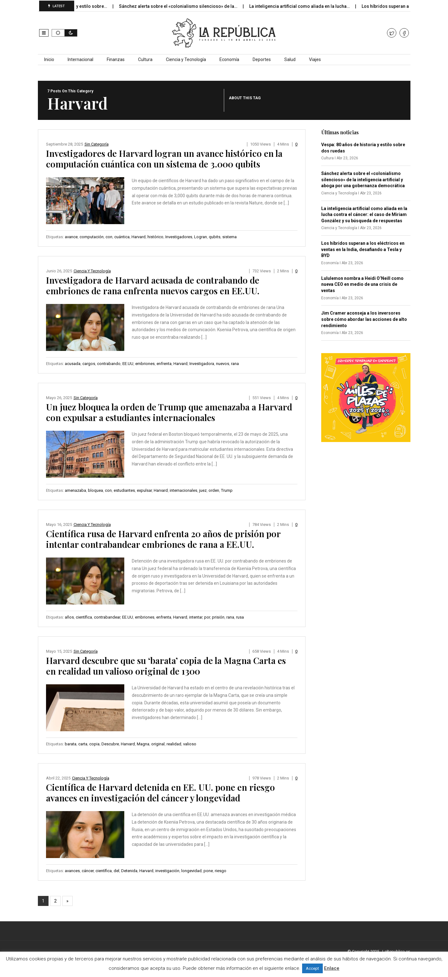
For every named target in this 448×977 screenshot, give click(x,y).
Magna (143, 744)
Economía (229, 59)
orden (214, 490)
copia (94, 744)
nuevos (222, 363)
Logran (200, 236)
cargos (88, 363)
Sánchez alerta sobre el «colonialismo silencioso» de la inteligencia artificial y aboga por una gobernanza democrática (363, 179)
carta (82, 744)
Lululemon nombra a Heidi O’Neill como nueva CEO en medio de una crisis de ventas (362, 284)
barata (70, 744)
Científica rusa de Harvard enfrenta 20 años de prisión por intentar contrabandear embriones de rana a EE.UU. (163, 539)
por (207, 617)
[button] (44, 33)
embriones (145, 363)
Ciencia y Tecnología (186, 59)
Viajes (315, 59)
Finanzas (116, 59)
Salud (290, 59)
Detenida (129, 870)
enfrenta (164, 363)
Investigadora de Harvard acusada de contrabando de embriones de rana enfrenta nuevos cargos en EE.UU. (153, 285)
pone (208, 870)
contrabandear (107, 617)
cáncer (88, 870)
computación (92, 236)
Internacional (80, 59)
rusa (240, 617)
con (109, 236)
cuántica (122, 236)
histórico (155, 236)
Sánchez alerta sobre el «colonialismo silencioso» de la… (184, 6)
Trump (227, 490)
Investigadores (178, 236)
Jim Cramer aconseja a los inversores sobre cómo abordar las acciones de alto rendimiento (364, 319)
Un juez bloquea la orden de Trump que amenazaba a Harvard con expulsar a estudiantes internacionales (169, 412)
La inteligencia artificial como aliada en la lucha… (306, 6)
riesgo (220, 870)
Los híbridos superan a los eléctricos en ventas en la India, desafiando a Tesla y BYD (362, 249)
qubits (214, 236)
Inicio (49, 59)
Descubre (110, 744)
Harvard (138, 236)
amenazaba (75, 490)
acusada (72, 363)
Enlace (331, 968)
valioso (189, 744)
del (116, 870)
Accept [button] (312, 968)
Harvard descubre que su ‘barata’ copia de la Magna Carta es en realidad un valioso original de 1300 (166, 666)
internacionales (183, 490)
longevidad (191, 870)
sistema (229, 236)
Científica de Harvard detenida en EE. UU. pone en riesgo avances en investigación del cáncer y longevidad (160, 792)
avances (72, 870)
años (69, 617)
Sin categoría (97, 144)
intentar (195, 617)
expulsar (144, 490)
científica (84, 617)
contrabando (109, 363)
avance (71, 236)
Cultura (145, 59)
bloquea (95, 490)
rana (235, 363)
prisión (218, 617)
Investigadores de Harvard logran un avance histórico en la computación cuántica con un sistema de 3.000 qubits (164, 158)
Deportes (262, 59)
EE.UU (127, 363)
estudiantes (124, 490)
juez (203, 490)
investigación (167, 870)
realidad (174, 744)
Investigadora (201, 363)
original (158, 744)
